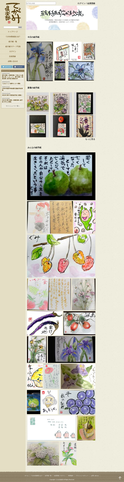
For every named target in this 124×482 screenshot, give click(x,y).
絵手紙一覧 (48, 475)
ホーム (27, 475)
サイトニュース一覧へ (13, 106)
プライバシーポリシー (82, 475)
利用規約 (70, 475)
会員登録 (91, 3)
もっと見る (90, 139)
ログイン (81, 3)
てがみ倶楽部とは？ (37, 475)
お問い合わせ (95, 475)
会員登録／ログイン (60, 475)
